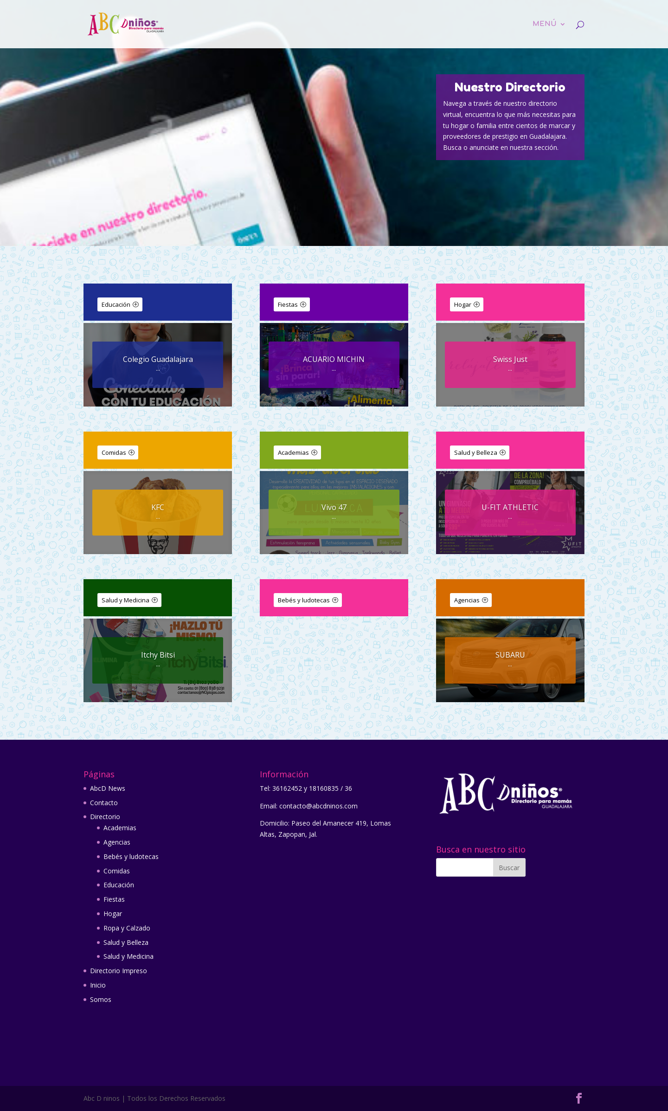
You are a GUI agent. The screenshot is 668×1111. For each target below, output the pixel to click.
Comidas (114, 452)
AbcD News (107, 788)
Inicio (98, 985)
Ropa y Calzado (126, 928)
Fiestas (288, 304)
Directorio (105, 816)
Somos (100, 999)
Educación (116, 304)
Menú (545, 24)
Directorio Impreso (118, 970)
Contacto (104, 802)
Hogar (462, 304)
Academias (293, 452)
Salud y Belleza (475, 452)
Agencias (467, 600)
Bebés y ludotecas (304, 600)
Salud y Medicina (125, 600)
